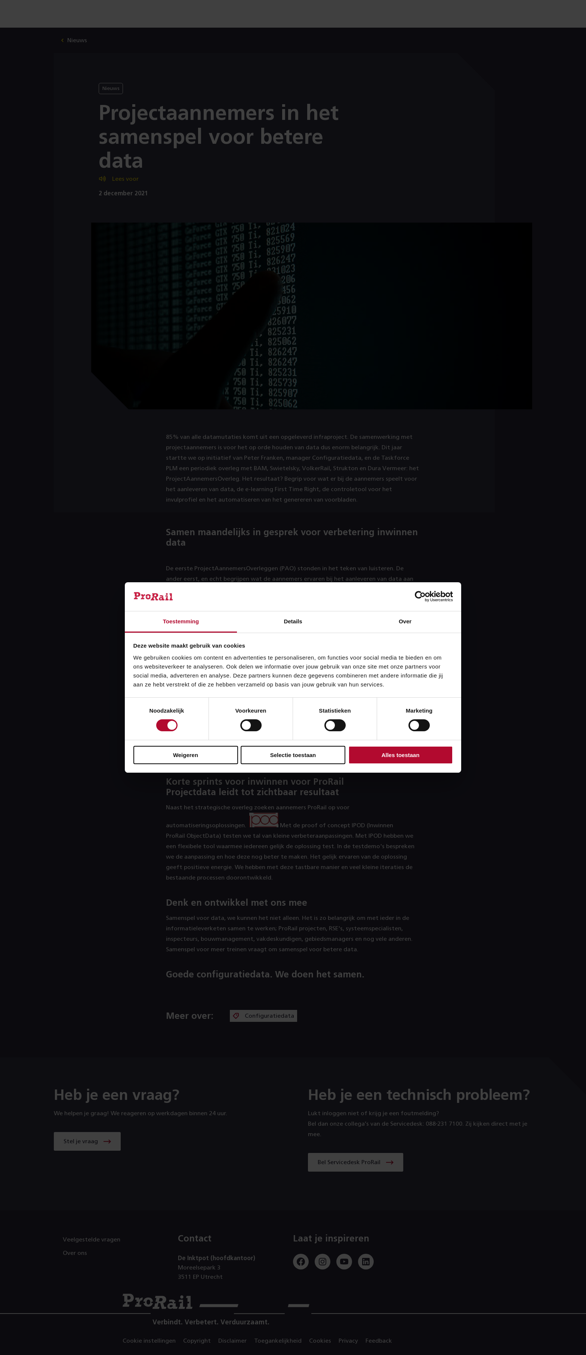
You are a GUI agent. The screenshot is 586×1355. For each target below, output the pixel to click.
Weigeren (185, 755)
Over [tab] (405, 621)
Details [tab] (293, 621)
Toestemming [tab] (181, 621)
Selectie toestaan (293, 755)
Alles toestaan (401, 755)
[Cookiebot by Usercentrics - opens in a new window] (420, 596)
